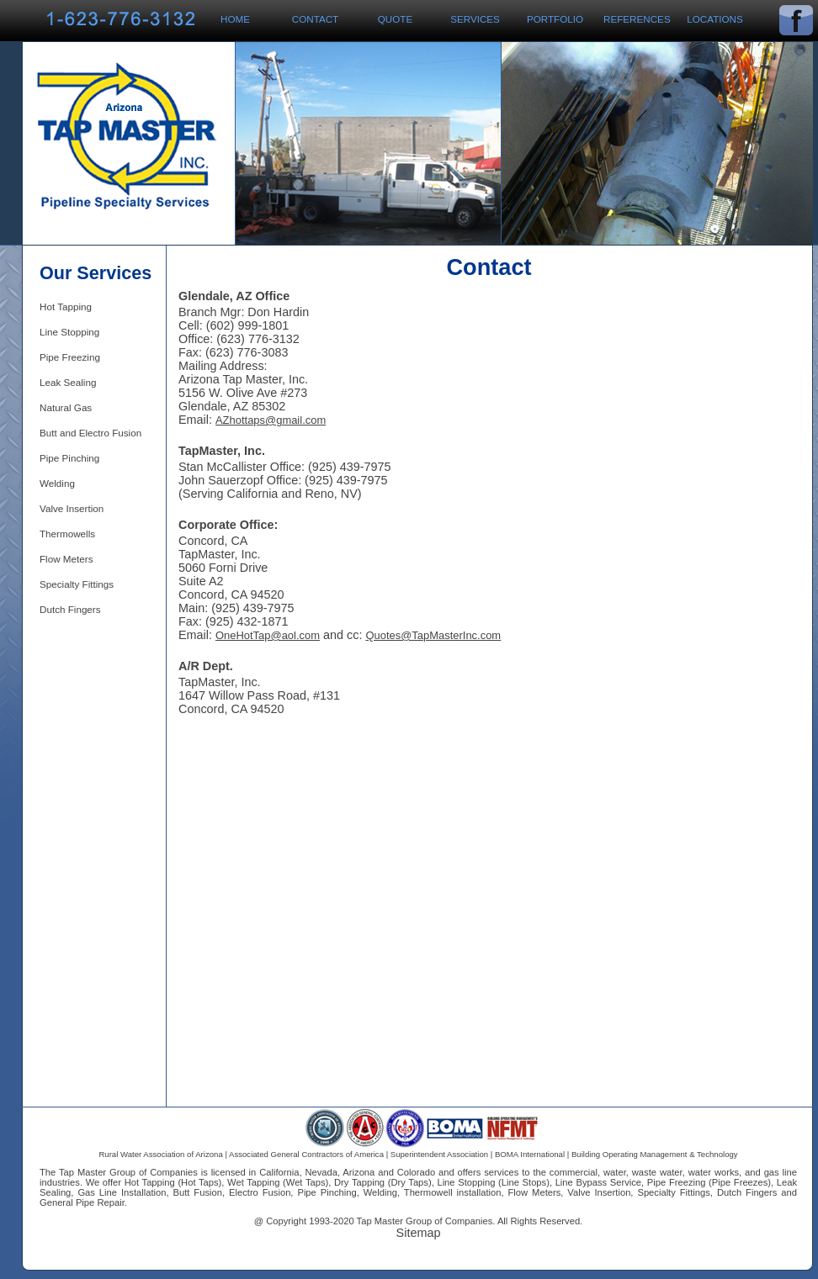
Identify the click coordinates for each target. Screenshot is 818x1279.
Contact (315, 18)
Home (235, 18)
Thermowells (67, 533)
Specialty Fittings (77, 584)
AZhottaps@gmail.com (270, 420)
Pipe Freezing (70, 356)
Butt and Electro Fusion (90, 432)
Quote (395, 18)
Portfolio (555, 18)
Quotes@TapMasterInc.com (433, 635)
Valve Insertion (72, 508)
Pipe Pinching (69, 457)
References (637, 18)
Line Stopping (69, 331)
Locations (715, 18)
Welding (57, 483)
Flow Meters (66, 558)
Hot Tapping (66, 306)
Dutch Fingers (70, 609)
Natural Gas (66, 407)
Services (475, 18)
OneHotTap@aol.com (267, 635)
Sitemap (418, 1232)
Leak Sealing (68, 382)
